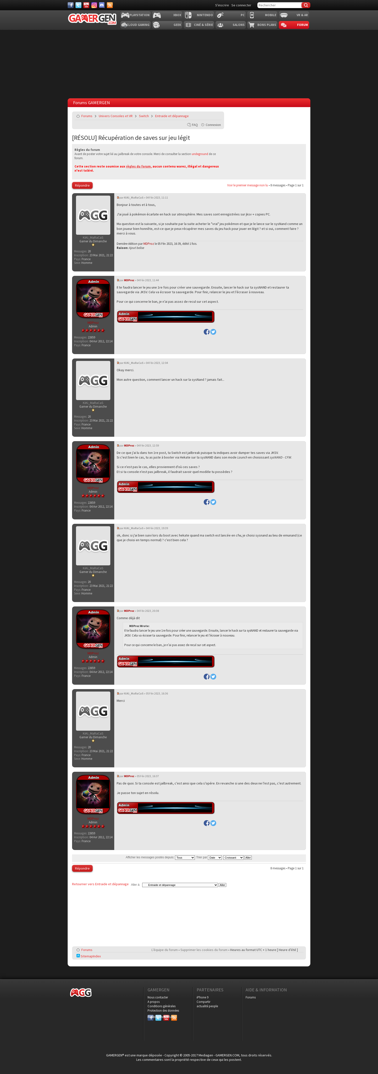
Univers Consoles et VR (116, 116)
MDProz (148, 244)
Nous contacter (158, 997)
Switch (144, 116)
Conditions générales (162, 1006)
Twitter (158, 1017)
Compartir (203, 1002)
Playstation (139, 15)
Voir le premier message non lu (247, 185)
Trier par (209, 857)
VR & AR (302, 15)
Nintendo (205, 15)
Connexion (213, 125)
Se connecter (241, 5)
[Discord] (102, 5)
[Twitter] (78, 5)
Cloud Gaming (138, 25)
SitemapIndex (88, 956)
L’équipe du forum (164, 950)
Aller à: (135, 884)
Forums (86, 116)
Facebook (150, 1017)
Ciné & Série (203, 25)
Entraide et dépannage (172, 116)
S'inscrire (222, 5)
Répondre (82, 185)
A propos (154, 1002)
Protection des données (163, 1010)
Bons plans (266, 25)
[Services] (110, 5)
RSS (173, 1017)
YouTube (166, 1017)
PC (243, 15)
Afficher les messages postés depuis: (160, 857)
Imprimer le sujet (205, 116)
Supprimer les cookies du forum (203, 950)
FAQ (195, 125)
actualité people (207, 1006)
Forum (302, 25)
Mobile (270, 15)
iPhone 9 (202, 997)
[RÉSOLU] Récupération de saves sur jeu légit (131, 138)
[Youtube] (86, 5)
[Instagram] (94, 5)
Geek (177, 25)
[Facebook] (71, 5)
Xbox (177, 15)
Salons (239, 25)
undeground (200, 154)
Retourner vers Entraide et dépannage (100, 884)
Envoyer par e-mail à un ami (217, 116)
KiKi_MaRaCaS (133, 197)
